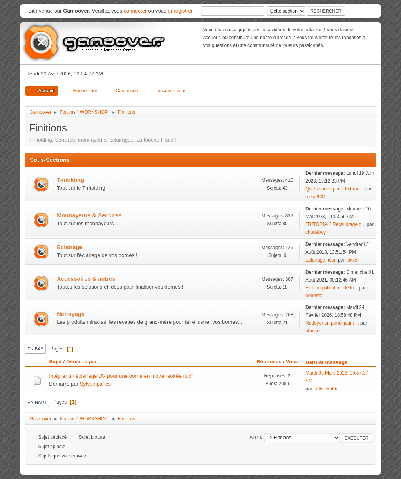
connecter (135, 11)
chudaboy (315, 232)
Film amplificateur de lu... (331, 288)
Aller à (255, 437)
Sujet (55, 361)
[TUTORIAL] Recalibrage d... (335, 224)
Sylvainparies (95, 384)
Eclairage (69, 247)
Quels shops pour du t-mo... (334, 189)
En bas (35, 348)
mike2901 (315, 196)
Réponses (269, 361)
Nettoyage (71, 314)
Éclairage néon (321, 260)
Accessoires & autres (86, 279)
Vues (292, 361)
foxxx (351, 260)
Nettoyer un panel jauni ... (332, 323)
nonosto (313, 295)
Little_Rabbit (327, 388)
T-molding (70, 180)
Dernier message (329, 362)
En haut (37, 402)
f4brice (312, 331)
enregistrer (180, 11)
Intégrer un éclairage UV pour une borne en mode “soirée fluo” (121, 376)
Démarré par (81, 361)
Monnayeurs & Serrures (89, 215)
